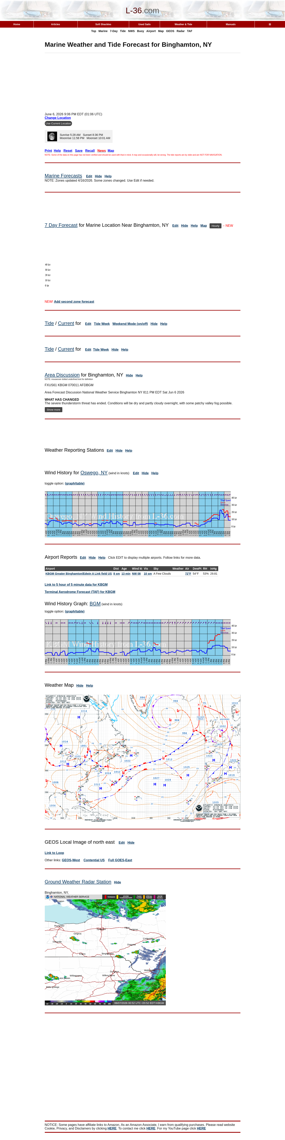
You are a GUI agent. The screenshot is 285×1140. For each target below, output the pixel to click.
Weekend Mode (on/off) (130, 324)
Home (16, 24)
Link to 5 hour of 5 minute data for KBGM (76, 584)
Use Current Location (58, 123)
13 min (125, 573)
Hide (98, 176)
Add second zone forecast (74, 301)
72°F (188, 573)
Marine (103, 31)
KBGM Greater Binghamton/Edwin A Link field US (79, 573)
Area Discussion (62, 375)
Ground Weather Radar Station (78, 881)
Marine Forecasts (63, 175)
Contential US (94, 860)
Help (108, 176)
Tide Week (102, 324)
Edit (89, 176)
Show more (53, 409)
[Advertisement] (142, 81)
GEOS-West (71, 860)
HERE (112, 1128)
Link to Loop (54, 853)
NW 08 (136, 573)
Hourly (215, 225)
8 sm (116, 573)
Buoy (140, 31)
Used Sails (144, 24)
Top (93, 31)
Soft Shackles (103, 24)
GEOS (170, 31)
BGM (95, 603)
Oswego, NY (94, 472)
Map (161, 31)
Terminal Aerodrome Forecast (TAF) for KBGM (80, 592)
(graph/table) (75, 483)
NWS (131, 31)
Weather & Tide (183, 24)
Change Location (58, 118)
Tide (123, 31)
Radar (181, 31)
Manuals (231, 24)
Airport (151, 31)
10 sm (148, 573)
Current (66, 323)
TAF (189, 31)
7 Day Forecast (61, 225)
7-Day (114, 31)
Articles (55, 24)
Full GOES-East (120, 860)
